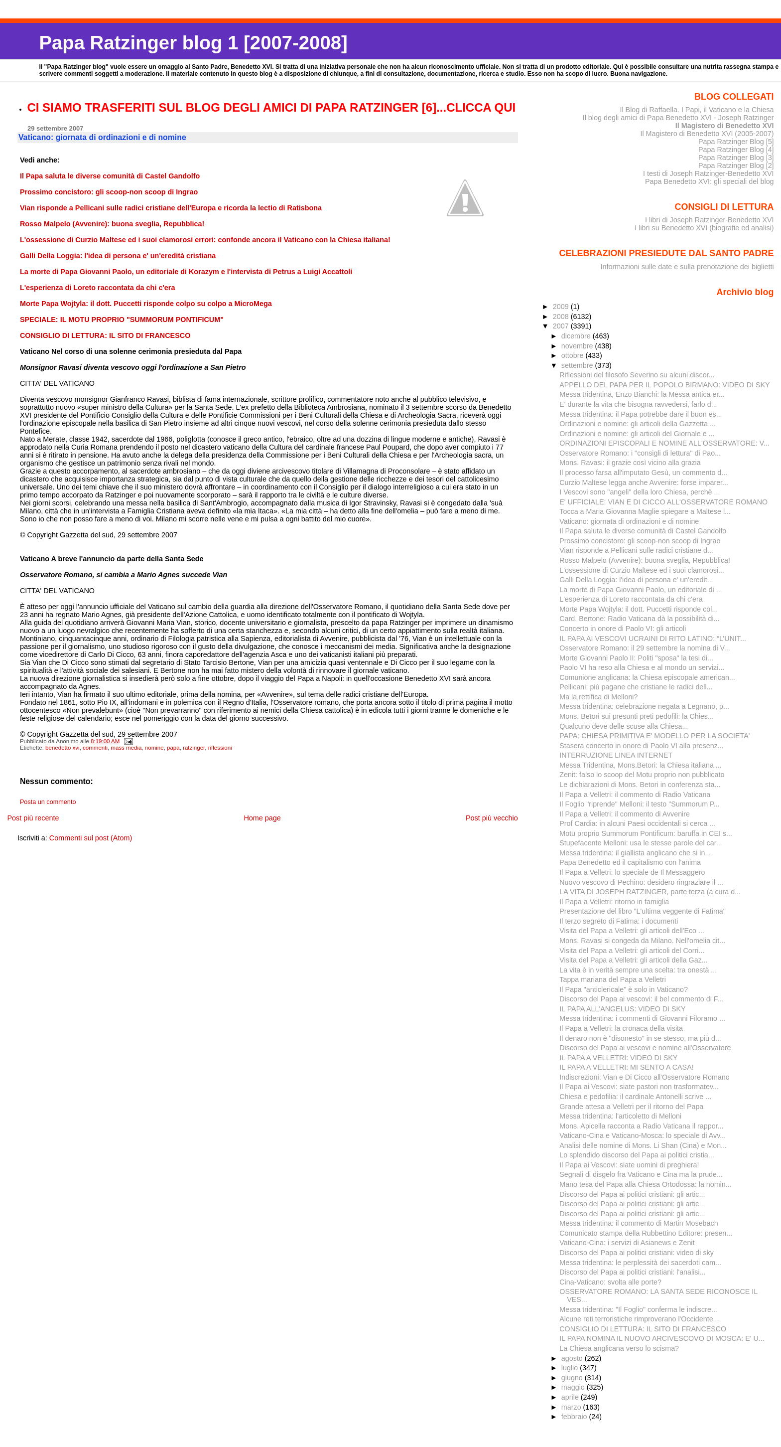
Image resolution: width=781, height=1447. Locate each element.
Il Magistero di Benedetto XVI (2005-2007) (707, 134)
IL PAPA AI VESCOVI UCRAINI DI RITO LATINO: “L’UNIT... (652, 639)
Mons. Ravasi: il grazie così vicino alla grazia (629, 463)
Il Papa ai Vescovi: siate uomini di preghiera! (629, 1165)
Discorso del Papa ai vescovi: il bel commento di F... (641, 999)
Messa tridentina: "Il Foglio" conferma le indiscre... (638, 1309)
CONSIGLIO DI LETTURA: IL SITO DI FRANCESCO (642, 1329)
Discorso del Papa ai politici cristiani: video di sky (636, 1253)
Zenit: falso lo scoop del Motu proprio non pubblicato (641, 775)
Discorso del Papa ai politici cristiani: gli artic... (632, 1194)
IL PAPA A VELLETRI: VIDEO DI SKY (618, 1058)
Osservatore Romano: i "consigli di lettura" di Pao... (640, 453)
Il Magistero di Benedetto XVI (724, 126)
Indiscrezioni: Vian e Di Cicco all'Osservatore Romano (644, 1077)
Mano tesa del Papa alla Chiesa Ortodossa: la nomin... (645, 1184)
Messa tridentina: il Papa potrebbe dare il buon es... (640, 414)
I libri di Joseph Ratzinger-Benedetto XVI (709, 220)
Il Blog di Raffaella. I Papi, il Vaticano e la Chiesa (697, 110)
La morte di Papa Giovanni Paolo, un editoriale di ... (640, 590)
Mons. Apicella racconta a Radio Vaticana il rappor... (641, 1126)
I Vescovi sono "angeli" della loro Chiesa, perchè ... (639, 492)
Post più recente (33, 818)
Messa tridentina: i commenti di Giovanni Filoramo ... (642, 1018)
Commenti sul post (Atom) (90, 838)
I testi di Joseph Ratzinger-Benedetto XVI (708, 173)
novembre (578, 346)
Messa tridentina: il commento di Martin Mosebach (638, 1223)
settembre (578, 365)
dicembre (577, 336)
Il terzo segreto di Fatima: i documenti (618, 921)
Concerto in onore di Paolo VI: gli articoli (622, 629)
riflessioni (220, 748)
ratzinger (194, 748)
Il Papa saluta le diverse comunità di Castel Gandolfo (642, 531)
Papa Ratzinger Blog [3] (736, 157)
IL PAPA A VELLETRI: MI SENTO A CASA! (626, 1067)
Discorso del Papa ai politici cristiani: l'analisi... (632, 1272)
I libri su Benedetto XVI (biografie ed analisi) (704, 228)
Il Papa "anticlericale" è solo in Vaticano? (623, 989)
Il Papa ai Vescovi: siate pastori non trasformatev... (639, 1087)
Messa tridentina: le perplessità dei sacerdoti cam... (640, 1263)
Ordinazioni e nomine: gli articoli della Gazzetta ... (637, 424)
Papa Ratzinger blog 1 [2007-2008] (193, 42)
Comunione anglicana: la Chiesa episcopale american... (647, 677)
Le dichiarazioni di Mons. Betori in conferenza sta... (639, 785)
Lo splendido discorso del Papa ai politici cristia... (636, 1155)
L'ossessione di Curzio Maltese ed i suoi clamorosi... (641, 570)
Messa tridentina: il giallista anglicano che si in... (635, 853)
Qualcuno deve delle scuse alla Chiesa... (623, 726)
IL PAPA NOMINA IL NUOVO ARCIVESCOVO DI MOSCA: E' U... (661, 1338)
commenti (95, 748)
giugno (573, 1378)
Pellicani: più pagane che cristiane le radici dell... (635, 687)
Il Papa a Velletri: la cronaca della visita (621, 1028)
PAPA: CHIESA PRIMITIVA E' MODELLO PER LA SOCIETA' (654, 736)
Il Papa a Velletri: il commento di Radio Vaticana (634, 795)
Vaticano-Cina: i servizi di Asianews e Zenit (626, 1243)
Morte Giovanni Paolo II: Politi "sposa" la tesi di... (636, 658)
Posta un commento (48, 802)
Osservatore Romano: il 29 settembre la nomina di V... (644, 648)
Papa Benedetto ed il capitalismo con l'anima (630, 862)
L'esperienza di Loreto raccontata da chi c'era (630, 599)
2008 (562, 317)
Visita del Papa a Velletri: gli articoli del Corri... (631, 951)
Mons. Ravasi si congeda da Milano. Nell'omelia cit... (642, 941)
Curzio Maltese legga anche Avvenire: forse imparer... (643, 482)
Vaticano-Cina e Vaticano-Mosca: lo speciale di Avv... (642, 1135)
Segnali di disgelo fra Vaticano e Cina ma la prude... (641, 1174)
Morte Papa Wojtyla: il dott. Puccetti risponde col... (638, 609)
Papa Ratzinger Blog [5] (736, 142)
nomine (154, 748)
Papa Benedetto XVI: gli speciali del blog (709, 181)
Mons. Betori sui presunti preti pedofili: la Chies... (636, 716)
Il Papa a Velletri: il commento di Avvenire (624, 814)
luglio (570, 1368)
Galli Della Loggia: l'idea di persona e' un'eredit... (636, 580)
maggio (574, 1387)
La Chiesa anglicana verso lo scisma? (619, 1348)
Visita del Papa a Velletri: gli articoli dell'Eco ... (631, 931)
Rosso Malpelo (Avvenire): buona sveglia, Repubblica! (644, 560)
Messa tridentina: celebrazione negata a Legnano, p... (644, 706)
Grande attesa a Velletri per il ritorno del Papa (631, 1107)
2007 (562, 326)
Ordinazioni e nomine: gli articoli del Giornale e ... (636, 434)
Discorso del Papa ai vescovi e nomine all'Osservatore (645, 1048)
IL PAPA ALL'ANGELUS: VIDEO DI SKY (622, 1009)
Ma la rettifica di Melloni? (598, 697)
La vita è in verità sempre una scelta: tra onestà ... (638, 970)
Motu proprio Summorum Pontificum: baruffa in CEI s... (645, 833)
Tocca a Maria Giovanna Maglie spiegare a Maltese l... (645, 511)
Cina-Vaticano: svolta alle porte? (610, 1282)
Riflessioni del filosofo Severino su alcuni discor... (636, 375)
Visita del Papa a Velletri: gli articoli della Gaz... (633, 960)
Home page (262, 818)
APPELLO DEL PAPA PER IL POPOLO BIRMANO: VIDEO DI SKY (664, 385)
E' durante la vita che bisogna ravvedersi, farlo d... (638, 404)
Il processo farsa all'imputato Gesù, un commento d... (643, 473)
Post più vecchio (492, 818)
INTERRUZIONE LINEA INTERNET (615, 755)
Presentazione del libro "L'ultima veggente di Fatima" (642, 911)
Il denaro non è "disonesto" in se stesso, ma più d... (640, 1038)
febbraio (575, 1417)
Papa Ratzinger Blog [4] (736, 150)
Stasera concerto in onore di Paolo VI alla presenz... (641, 746)
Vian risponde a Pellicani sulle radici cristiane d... (636, 550)
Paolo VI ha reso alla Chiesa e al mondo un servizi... (641, 667)
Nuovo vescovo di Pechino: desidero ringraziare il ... (641, 882)
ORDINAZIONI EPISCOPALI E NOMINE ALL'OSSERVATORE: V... (664, 443)
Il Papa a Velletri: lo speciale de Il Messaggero (632, 872)
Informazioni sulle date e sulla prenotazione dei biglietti (687, 267)
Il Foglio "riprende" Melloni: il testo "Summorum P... (639, 804)
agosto (573, 1358)
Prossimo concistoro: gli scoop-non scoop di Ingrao (639, 541)
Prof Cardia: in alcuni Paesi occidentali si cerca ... (637, 823)
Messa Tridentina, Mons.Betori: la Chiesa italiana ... (640, 765)
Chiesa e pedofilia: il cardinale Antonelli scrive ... (635, 1097)
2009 (562, 307)
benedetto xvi (62, 748)
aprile (571, 1397)
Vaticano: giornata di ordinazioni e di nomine (629, 521)
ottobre (573, 355)
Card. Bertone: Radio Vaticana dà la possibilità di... (639, 619)
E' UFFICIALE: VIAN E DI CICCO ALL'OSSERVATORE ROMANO (663, 502)
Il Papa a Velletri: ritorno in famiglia (614, 902)
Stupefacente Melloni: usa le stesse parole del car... (640, 843)
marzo (572, 1407)
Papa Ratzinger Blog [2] (736, 165)
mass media (126, 748)
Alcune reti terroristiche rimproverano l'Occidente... (639, 1319)
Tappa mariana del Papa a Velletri (612, 979)
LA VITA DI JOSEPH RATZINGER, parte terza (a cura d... (650, 892)
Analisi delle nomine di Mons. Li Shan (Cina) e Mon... (643, 1145)
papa (173, 748)
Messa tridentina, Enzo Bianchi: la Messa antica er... (641, 394)
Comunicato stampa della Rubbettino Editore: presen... (645, 1233)
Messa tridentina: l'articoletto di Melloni (620, 1116)
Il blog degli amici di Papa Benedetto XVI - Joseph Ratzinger (678, 118)
